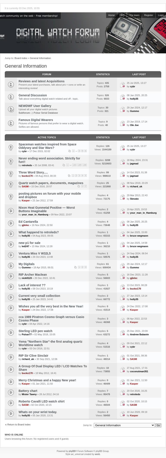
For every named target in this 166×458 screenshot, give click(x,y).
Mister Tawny (29, 394)
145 (79, 165)
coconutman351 (139, 371)
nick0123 (27, 278)
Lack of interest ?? (32, 285)
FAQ (122, 15)
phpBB (72, 451)
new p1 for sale (29, 243)
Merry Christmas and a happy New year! (47, 380)
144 (74, 165)
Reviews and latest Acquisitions (42, 81)
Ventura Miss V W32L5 (35, 253)
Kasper (26, 200)
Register (148, 15)
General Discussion (33, 95)
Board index (20, 58)
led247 (25, 246)
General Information (40, 58)
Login (161, 15)
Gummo (134, 111)
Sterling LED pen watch (35, 331)
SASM (25, 186)
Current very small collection (39, 295)
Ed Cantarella (28, 221)
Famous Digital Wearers (36, 120)
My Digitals (27, 264)
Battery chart (28, 391)
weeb (97, 454)
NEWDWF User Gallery (35, 106)
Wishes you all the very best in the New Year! (51, 306)
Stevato (134, 198)
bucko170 (27, 176)
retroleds (27, 165)
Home (111, 15)
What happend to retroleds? (39, 232)
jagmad (134, 163)
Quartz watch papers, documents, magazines (51, 183)
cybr (132, 86)
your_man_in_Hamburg (35, 214)
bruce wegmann (139, 235)
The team (134, 15)
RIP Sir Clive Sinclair (33, 355)
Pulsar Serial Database (46, 112)
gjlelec (25, 225)
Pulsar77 (27, 334)
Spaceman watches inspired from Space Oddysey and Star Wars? (48, 146)
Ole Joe (134, 125)
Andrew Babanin (139, 334)
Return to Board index (18, 424)
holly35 (134, 98)
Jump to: (87, 425)
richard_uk (136, 186)
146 (84, 165)
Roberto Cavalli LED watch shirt (41, 401)
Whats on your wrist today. (38, 412)
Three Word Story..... (33, 172)
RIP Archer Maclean (33, 274)
